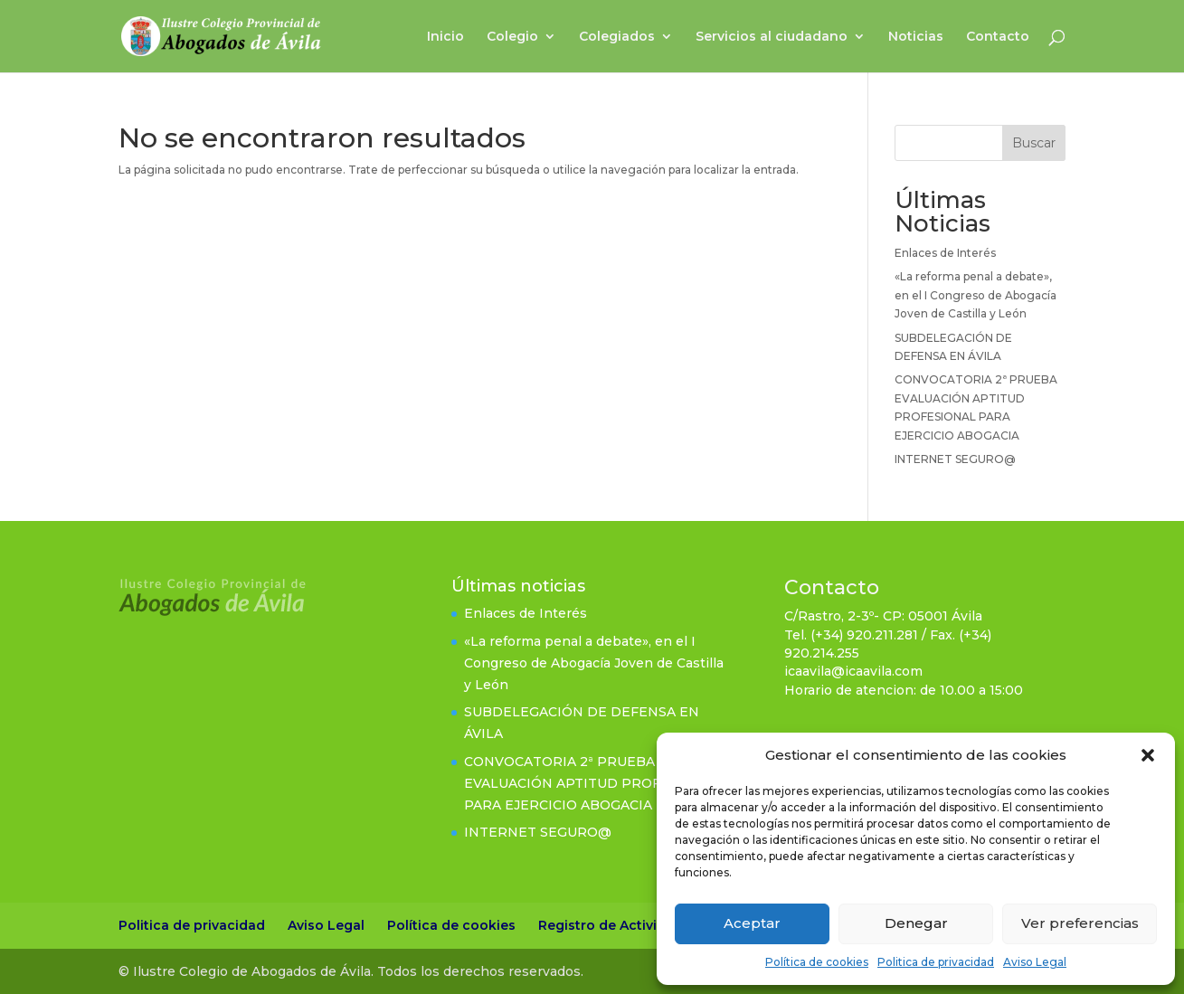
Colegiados (617, 37)
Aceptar (752, 923)
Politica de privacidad (935, 962)
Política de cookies (816, 962)
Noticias (915, 37)
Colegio (512, 37)
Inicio (445, 37)
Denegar (916, 923)
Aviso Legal (1034, 962)
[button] (1148, 755)
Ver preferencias (1080, 923)
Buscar (1034, 143)
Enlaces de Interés (945, 253)
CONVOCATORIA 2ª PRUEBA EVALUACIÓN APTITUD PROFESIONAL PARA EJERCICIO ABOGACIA (592, 783)
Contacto (997, 37)
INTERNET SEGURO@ (955, 459)
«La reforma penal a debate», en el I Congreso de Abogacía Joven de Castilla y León (975, 295)
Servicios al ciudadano (772, 37)
